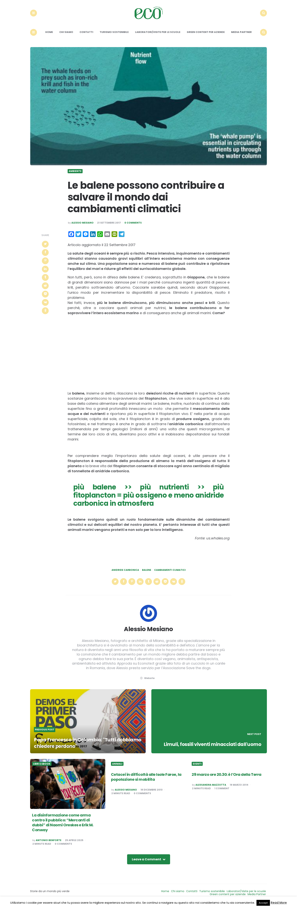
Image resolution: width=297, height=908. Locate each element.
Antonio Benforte (48, 843)
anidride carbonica (125, 573)
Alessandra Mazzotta (210, 788)
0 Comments (133, 226)
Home (49, 35)
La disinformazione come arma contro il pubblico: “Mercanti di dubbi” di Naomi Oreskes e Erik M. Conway (62, 826)
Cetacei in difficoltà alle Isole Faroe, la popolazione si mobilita (146, 780)
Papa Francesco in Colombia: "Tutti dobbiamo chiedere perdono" (77, 746)
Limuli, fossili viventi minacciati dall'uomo (210, 747)
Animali (117, 767)
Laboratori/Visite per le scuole (157, 35)
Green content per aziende (206, 35)
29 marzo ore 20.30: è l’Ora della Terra (226, 778)
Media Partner (241, 35)
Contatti (86, 35)
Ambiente (75, 174)
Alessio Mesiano (82, 226)
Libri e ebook (41, 767)
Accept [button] (263, 903)
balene (146, 573)
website (147, 681)
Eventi (197, 767)
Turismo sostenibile (114, 35)
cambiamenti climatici (170, 573)
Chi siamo (66, 35)
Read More (279, 903)
